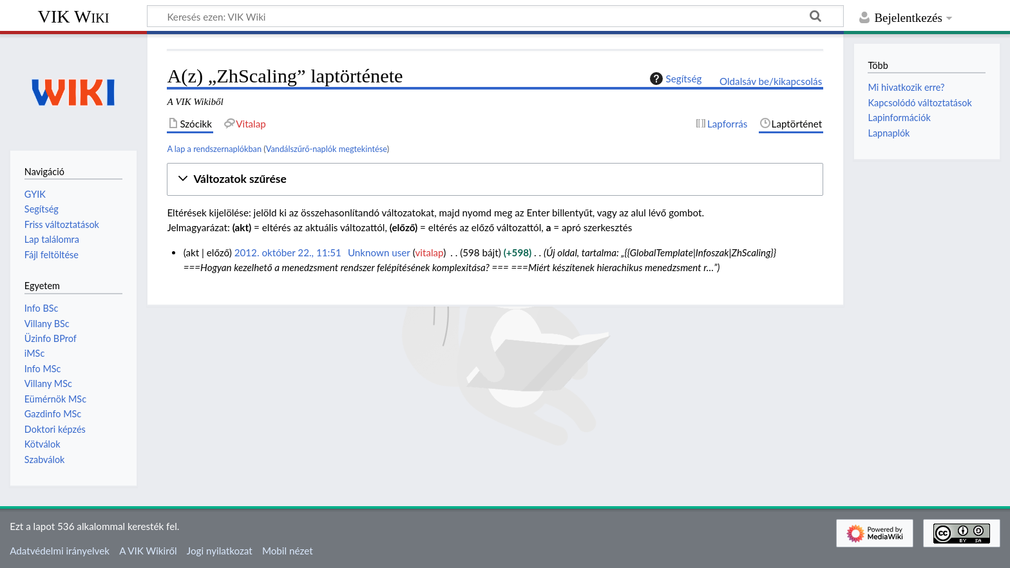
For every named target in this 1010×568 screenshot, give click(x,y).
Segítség (674, 78)
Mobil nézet (287, 550)
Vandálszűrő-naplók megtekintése (326, 149)
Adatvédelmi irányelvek (60, 550)
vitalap (429, 252)
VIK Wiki (74, 16)
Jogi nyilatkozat (219, 550)
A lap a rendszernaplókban (214, 149)
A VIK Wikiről (147, 550)
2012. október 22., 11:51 (287, 252)
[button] (495, 179)
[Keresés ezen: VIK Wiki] (495, 16)
